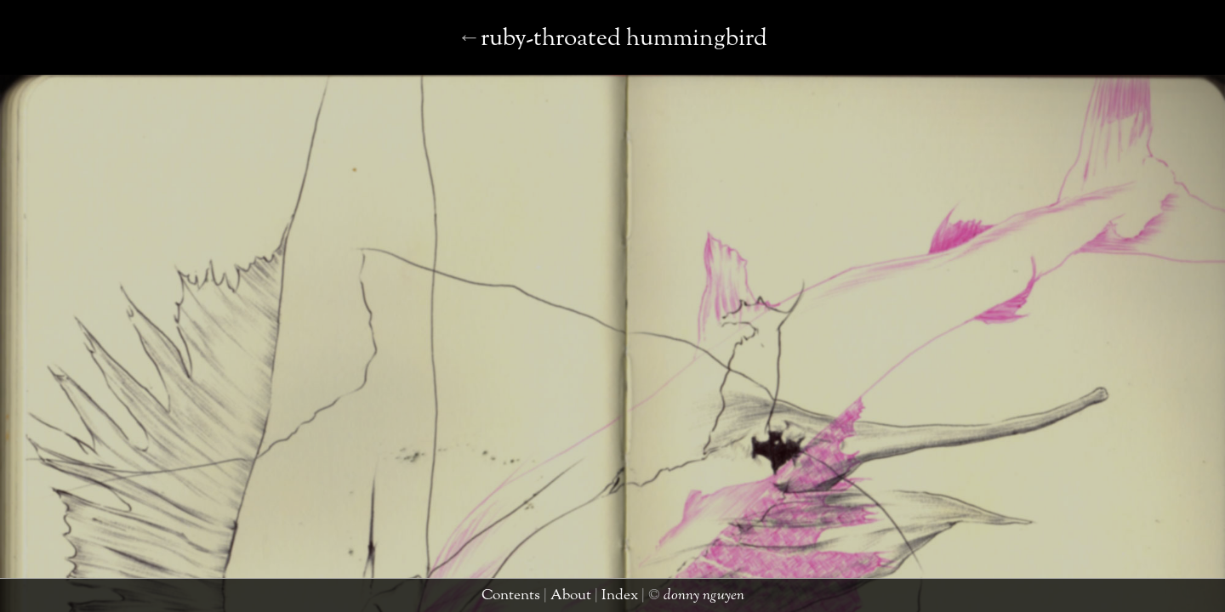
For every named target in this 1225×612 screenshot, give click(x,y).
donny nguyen (662, 599)
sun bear (606, 56)
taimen (1194, 599)
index (598, 599)
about (560, 599)
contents (513, 599)
